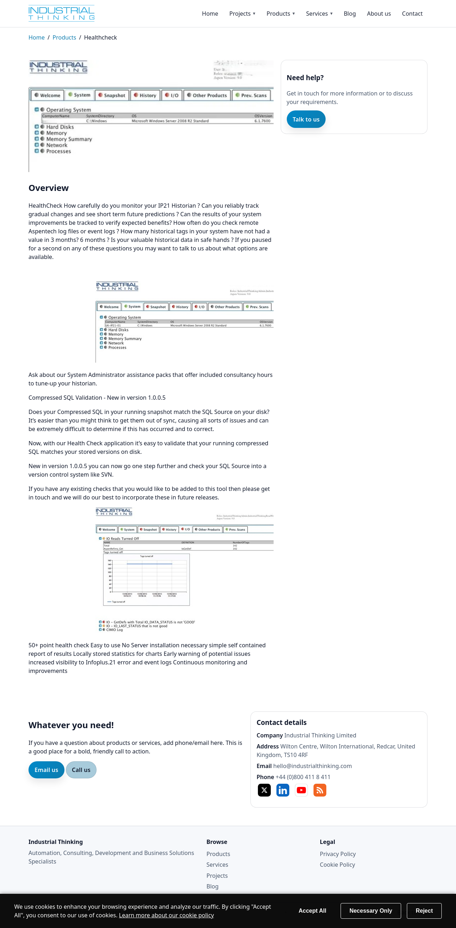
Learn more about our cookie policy (166, 915)
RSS (320, 790)
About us (379, 13)
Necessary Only (370, 911)
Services (317, 13)
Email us (46, 770)
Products (278, 13)
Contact (412, 13)
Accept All (312, 911)
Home (210, 13)
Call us (81, 770)
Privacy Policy (338, 854)
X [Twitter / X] (264, 790)
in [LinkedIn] (283, 790)
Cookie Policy (337, 865)
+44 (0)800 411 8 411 (303, 777)
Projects (240, 13)
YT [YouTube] (301, 790)
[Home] (67, 13)
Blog (350, 13)
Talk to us (306, 119)
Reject (424, 911)
